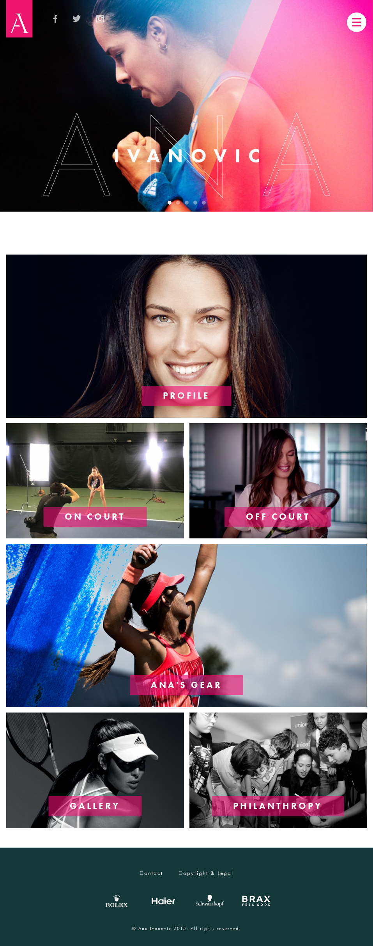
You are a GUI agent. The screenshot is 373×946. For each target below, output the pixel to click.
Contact (151, 873)
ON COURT (95, 516)
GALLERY (95, 805)
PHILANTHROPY (278, 805)
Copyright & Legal (206, 873)
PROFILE (187, 395)
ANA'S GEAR (187, 684)
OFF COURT (278, 516)
